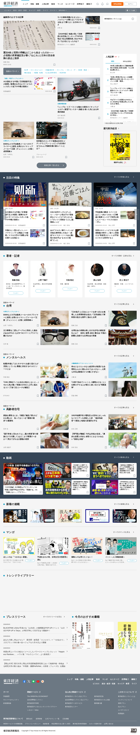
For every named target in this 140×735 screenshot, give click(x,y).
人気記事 (45, 4)
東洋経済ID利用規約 (80, 724)
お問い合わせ (108, 724)
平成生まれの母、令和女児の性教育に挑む (52, 558)
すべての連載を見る (121, 504)
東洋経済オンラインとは (113, 19)
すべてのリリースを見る (52, 617)
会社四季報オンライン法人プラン (77, 700)
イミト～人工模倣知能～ (115, 557)
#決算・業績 (82, 70)
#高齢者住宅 (49, 70)
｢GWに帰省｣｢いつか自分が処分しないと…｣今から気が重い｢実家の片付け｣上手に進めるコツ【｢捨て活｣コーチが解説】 (21, 384)
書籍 (88, 4)
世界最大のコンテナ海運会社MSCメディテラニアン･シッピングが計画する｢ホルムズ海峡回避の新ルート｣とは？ (51, 144)
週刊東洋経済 (110, 128)
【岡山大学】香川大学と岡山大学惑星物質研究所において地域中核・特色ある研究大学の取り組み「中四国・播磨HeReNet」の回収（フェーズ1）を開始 (34, 665)
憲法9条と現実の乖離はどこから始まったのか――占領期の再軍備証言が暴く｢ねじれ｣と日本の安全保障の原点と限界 (29, 55)
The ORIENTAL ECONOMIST (37, 696)
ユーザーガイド (123, 710)
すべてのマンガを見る (121, 532)
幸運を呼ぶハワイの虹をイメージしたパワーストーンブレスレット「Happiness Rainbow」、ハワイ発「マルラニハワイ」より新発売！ (33, 653)
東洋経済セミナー (71, 707)
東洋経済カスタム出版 (102, 700)
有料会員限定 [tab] (127, 61)
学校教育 (6, 696)
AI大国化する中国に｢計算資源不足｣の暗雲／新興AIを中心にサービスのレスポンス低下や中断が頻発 (17, 84)
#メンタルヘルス (37, 70)
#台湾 (26, 70)
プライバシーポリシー (33, 724)
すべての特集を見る (121, 177)
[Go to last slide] (3, 214)
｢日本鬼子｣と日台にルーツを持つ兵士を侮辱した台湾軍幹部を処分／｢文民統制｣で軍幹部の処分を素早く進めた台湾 (88, 314)
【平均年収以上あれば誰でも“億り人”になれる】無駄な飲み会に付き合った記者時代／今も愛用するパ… (127, 485)
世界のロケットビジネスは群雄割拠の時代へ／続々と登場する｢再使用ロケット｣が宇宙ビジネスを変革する (107, 234)
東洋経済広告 (99, 696)
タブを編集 (132, 10)
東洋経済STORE (33, 703)
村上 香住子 (124, 280)
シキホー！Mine (32, 710)
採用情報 (39, 719)
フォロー (15, 293)
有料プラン (122, 703)
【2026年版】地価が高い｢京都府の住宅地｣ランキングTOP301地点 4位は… (121, 113)
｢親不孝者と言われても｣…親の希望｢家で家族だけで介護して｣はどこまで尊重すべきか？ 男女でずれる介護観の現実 (20, 436)
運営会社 (29, 719)
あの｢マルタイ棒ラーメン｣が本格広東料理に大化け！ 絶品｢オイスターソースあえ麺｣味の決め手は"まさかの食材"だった (61, 235)
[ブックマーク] (54, 65)
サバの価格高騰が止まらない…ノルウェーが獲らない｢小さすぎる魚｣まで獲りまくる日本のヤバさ (70, 21)
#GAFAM (63, 73)
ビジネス (7, 10)
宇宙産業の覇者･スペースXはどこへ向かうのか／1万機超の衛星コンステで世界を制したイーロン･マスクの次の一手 (107, 217)
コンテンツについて (125, 700)
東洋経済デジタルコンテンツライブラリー (42, 707)
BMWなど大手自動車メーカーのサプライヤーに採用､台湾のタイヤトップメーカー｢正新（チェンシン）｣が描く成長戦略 (18, 147)
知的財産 (46, 724)
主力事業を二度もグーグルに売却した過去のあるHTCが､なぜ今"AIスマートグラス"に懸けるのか (20, 333)
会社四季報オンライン (35, 700)
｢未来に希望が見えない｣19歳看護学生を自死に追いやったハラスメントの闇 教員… (122, 79)
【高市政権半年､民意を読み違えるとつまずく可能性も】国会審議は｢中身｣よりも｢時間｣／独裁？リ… (80, 485)
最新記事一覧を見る (51, 165)
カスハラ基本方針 (95, 724)
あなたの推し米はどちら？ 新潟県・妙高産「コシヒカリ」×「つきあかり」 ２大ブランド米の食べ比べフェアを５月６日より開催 (34, 641)
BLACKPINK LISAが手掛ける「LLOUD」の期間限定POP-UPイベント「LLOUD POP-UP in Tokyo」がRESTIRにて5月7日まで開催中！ (33, 629)
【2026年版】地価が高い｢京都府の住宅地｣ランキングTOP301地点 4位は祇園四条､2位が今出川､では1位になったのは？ (70, 37)
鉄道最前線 (7, 703)
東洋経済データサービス (73, 703)
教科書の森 (98, 703)
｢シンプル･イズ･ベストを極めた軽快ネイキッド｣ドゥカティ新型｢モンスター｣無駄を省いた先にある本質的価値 (78, 109)
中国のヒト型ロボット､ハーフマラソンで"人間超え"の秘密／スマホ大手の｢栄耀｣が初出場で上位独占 (16, 234)
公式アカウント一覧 (52, 719)
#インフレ (60, 70)
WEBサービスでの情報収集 (13, 724)
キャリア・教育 (35, 10)
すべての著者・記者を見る (122, 256)
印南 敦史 (70, 280)
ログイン (130, 4)
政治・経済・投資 (20, 10)
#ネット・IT (71, 70)
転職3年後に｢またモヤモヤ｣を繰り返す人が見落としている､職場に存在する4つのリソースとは (20, 366)
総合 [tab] (112, 61)
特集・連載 (35, 4)
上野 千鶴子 (43, 280)
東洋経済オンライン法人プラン (76, 696)
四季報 (79, 4)
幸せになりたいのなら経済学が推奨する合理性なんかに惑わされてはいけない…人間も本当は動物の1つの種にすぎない (88, 369)
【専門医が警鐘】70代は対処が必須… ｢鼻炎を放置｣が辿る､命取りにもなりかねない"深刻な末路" (88, 436)
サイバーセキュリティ (11, 700)
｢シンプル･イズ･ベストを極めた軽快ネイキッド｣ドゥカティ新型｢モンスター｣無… (121, 90)
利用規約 (121, 713)
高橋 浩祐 (16, 280)
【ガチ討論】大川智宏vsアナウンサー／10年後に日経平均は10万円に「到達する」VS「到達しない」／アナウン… (21, 489)
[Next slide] (136, 214)
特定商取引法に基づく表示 (61, 724)
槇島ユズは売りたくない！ (82, 557)
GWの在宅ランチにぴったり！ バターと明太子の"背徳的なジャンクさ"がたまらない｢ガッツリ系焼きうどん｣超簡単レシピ (61, 217)
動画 (53, 4)
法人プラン (122, 707)
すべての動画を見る (121, 457)
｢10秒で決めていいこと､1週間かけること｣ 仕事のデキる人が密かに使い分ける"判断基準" (88, 384)
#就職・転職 (38, 73)
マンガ (60, 4)
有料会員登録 (117, 4)
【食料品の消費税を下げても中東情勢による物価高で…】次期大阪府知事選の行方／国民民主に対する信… (127, 468)
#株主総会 (27, 73)
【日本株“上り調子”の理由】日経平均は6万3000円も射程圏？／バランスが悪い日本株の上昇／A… (80, 468)
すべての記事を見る (121, 304)
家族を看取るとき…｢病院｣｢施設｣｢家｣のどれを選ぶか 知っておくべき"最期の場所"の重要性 (20, 418)
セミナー (68, 4)
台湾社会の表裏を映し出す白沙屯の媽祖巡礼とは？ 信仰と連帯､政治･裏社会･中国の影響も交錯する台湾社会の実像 (88, 333)
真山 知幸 (97, 280)
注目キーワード (11, 71)
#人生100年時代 (51, 73)
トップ (25, 4)
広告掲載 (66, 719)
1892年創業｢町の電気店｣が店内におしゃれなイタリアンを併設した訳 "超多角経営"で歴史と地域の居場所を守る (88, 418)
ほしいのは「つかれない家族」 (15, 557)
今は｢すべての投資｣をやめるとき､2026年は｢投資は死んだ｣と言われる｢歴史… (121, 102)
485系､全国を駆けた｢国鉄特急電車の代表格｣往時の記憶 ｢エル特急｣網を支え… (122, 68)
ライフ (45, 10)
